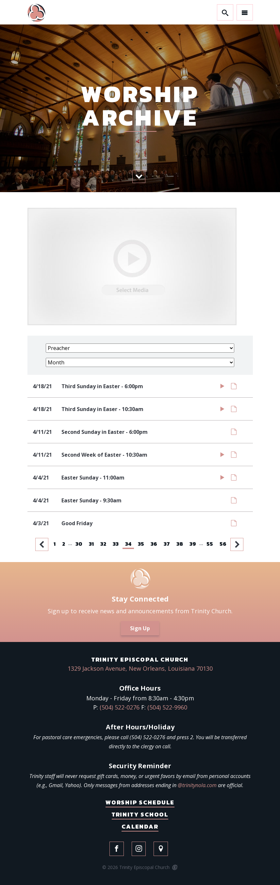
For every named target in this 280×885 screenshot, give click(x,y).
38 (179, 544)
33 (116, 544)
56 (223, 544)
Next (237, 544)
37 (167, 544)
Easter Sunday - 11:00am (92, 477)
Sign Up (140, 628)
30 (78, 544)
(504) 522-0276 (120, 707)
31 (91, 544)
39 (192, 544)
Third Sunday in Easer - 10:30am (102, 409)
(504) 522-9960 (167, 707)
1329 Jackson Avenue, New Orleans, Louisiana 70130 (140, 668)
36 (154, 544)
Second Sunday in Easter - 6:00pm (104, 431)
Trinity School (140, 814)
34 (128, 544)
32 (103, 544)
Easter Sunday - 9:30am (91, 500)
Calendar (140, 826)
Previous (42, 544)
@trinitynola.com (197, 785)
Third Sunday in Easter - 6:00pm (102, 386)
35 (141, 544)
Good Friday (76, 523)
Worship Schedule (140, 802)
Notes (234, 387)
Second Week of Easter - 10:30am (104, 454)
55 (209, 544)
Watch (222, 387)
